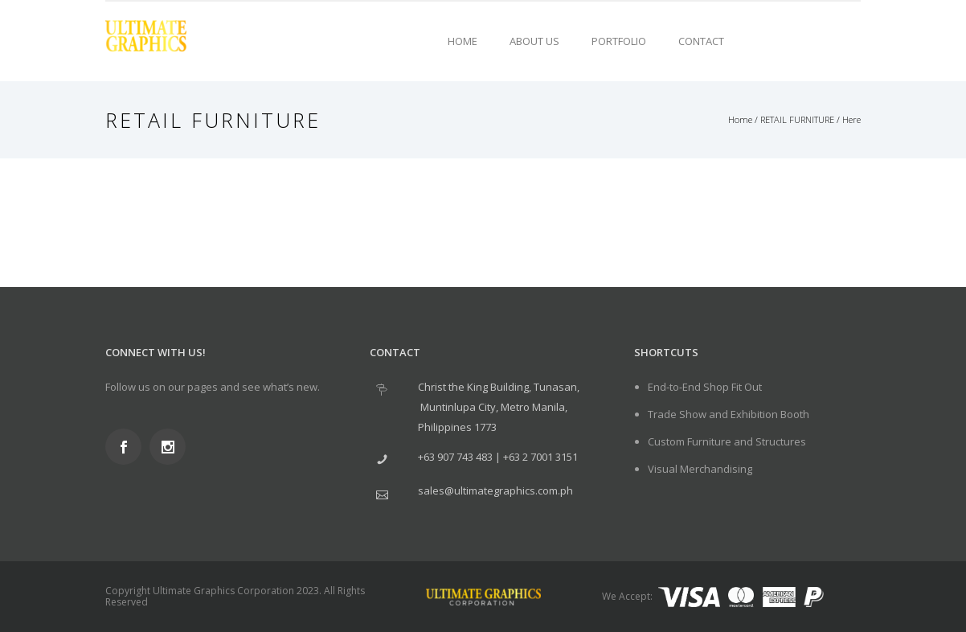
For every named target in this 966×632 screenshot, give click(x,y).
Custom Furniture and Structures (727, 441)
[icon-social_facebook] (127, 447)
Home (462, 41)
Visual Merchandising (700, 469)
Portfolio (618, 41)
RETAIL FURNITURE (797, 119)
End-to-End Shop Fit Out (705, 387)
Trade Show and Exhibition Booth (728, 414)
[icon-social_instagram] (171, 447)
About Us (534, 41)
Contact (701, 41)
